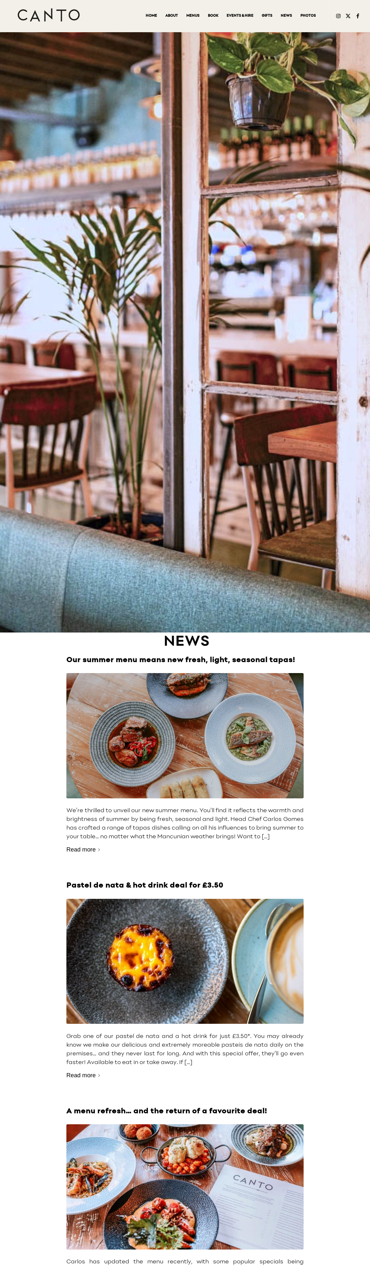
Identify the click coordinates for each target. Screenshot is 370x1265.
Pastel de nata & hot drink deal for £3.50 (144, 885)
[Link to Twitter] (348, 16)
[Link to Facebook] (358, 16)
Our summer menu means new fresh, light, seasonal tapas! (180, 660)
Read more (84, 849)
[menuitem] (151, 16)
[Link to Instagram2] (338, 16)
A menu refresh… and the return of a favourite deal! (166, 1111)
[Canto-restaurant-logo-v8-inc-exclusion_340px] (48, 16)
